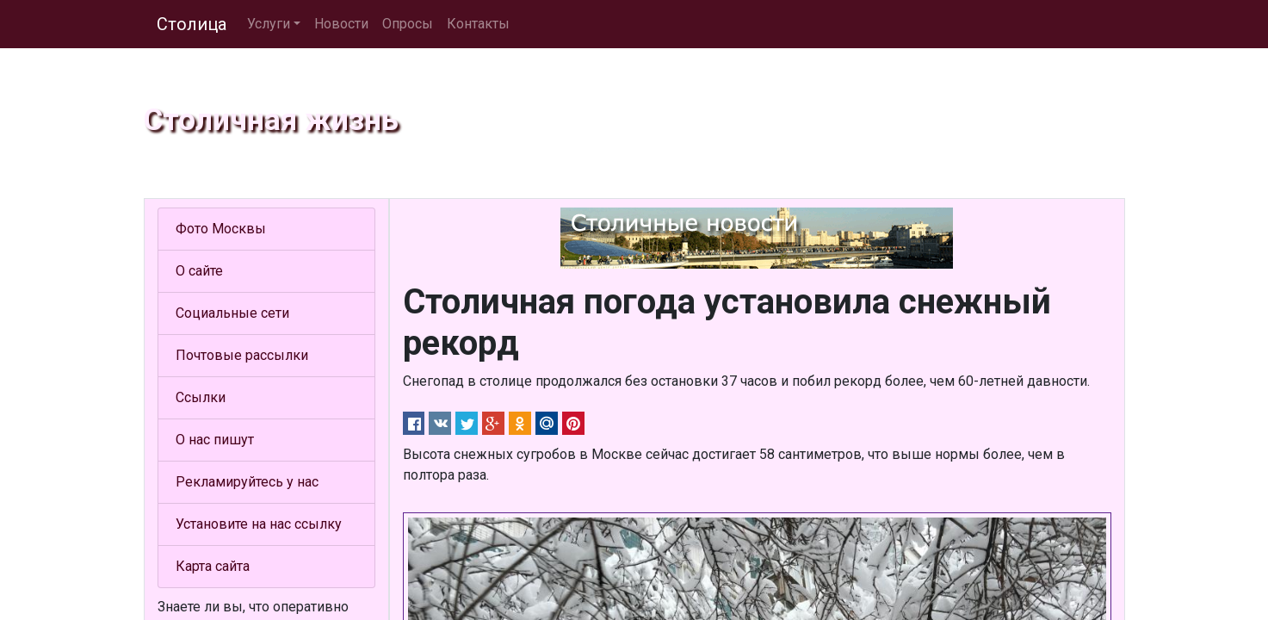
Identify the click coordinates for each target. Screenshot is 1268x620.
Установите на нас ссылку (259, 524)
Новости (341, 24)
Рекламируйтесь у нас (247, 482)
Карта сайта (213, 566)
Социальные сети (232, 313)
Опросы (407, 24)
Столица (191, 24)
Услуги (268, 24)
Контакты (478, 24)
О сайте (199, 271)
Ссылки (201, 397)
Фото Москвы (221, 228)
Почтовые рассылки (242, 355)
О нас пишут (215, 439)
